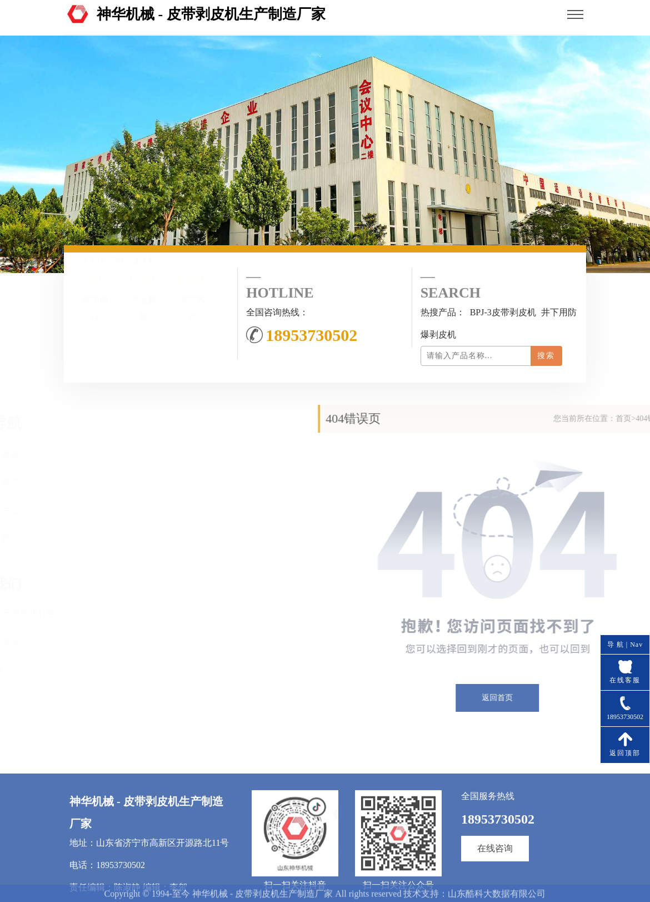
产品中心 (52, 510)
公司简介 (52, 482)
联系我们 (52, 538)
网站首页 (52, 454)
